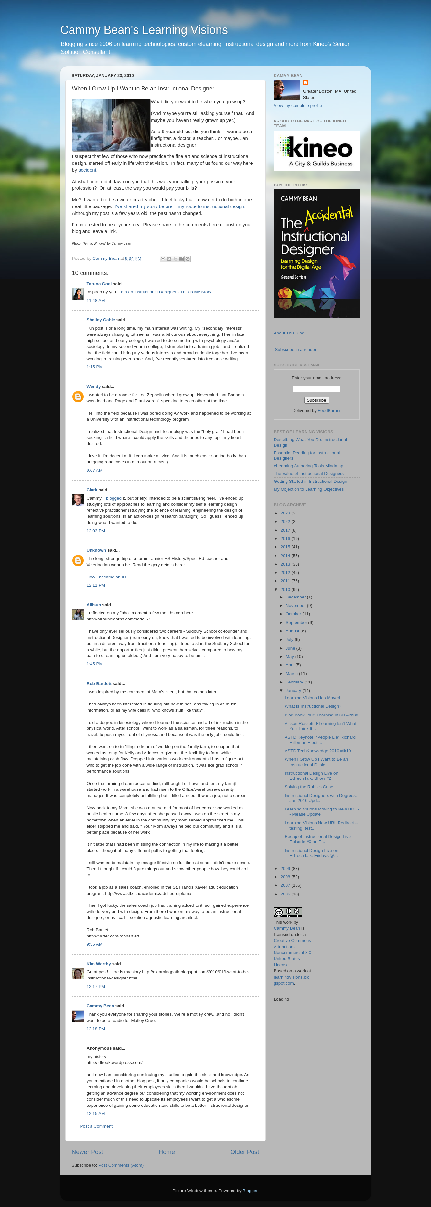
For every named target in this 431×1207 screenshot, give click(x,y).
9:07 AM (95, 470)
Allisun (94, 604)
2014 (285, 555)
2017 (285, 530)
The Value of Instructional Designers (309, 473)
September (297, 622)
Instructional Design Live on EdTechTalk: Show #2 (311, 776)
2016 (285, 538)
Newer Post (87, 1152)
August (293, 631)
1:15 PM (95, 367)
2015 (285, 547)
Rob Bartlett (99, 683)
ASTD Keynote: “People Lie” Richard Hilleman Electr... (320, 740)
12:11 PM (96, 585)
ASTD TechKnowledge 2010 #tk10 (318, 750)
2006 (285, 894)
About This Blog (289, 333)
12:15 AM (96, 1113)
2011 (285, 580)
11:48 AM (96, 300)
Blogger (250, 1190)
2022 (285, 521)
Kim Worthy (99, 963)
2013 (285, 564)
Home (167, 1152)
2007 (285, 885)
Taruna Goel (99, 283)
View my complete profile (298, 105)
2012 (285, 572)
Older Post (244, 1152)
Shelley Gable (101, 319)
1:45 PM (95, 664)
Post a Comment (96, 1126)
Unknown (96, 550)
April (291, 664)
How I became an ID (106, 577)
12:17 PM (96, 986)
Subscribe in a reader (295, 349)
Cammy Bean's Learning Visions (144, 30)
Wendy (94, 386)
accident (87, 170)
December (296, 597)
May (290, 656)
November (296, 605)
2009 (285, 868)
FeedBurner (329, 410)
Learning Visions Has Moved (312, 697)
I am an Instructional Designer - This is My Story (165, 292)
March (292, 673)
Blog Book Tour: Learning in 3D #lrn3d (321, 715)
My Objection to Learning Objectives (309, 489)
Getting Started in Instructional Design (310, 481)
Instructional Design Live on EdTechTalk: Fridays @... (311, 853)
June (291, 648)
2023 (285, 513)
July (290, 639)
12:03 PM (96, 530)
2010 (285, 589)
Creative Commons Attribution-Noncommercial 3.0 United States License (292, 953)
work (288, 922)
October (294, 613)
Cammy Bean (106, 258)
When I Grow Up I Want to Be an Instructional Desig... (316, 762)
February (295, 682)
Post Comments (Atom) (121, 1165)
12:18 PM (96, 1028)
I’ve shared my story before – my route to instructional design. (180, 206)
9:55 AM (95, 944)
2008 (285, 876)
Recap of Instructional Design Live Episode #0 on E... (318, 839)
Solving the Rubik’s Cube (309, 786)
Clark (92, 489)
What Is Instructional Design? (313, 706)
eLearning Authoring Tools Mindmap (308, 465)
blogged (114, 498)
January (294, 690)
